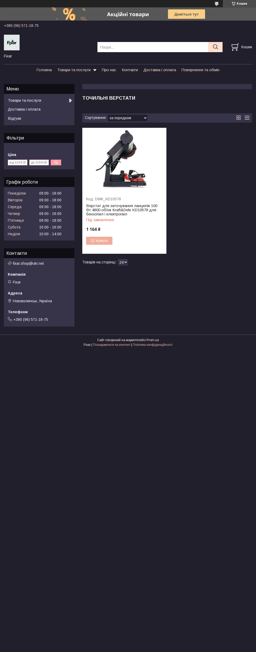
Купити (102, 241)
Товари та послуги (74, 70)
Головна (44, 70)
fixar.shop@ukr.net (28, 263)
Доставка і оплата (159, 70)
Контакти (130, 70)
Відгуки (14, 118)
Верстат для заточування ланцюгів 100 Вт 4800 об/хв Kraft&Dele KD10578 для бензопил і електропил (121, 210)
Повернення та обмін (200, 70)
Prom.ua (153, 340)
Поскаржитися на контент (111, 345)
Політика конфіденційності (152, 345)
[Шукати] (215, 47)
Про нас (109, 70)
